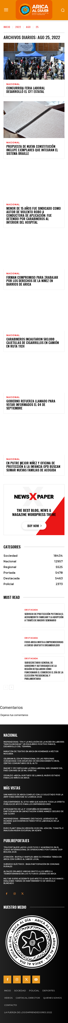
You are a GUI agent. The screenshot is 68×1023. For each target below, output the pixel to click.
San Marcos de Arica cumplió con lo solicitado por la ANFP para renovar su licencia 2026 (33, 795)
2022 (18, 27)
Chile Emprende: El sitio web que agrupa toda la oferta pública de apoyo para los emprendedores (34, 803)
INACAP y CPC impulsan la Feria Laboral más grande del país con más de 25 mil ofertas (33, 769)
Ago (28, 27)
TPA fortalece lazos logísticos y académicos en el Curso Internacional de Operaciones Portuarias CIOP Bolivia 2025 (33, 849)
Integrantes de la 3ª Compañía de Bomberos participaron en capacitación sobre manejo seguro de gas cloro (33, 811)
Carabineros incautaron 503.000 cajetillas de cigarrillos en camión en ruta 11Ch (32, 342)
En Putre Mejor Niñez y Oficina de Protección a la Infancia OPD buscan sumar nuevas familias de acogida (33, 466)
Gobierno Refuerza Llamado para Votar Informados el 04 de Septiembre (30, 404)
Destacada (31, 610)
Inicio (7, 27)
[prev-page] (6, 687)
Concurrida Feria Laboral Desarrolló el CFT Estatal (25, 90)
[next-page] (11, 687)
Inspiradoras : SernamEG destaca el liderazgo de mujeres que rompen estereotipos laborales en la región (31, 821)
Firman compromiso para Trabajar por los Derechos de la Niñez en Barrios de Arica (32, 281)
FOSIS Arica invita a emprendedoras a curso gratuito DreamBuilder (43, 643)
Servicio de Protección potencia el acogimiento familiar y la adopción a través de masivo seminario (43, 617)
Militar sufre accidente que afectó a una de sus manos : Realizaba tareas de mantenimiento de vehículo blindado (34, 881)
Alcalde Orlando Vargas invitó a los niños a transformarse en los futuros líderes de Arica (30, 872)
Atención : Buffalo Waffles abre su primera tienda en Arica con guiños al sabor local (33, 858)
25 (37, 27)
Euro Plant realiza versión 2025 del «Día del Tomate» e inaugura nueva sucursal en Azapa (33, 829)
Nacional (13, 84)
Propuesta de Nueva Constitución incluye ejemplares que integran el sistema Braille (32, 150)
